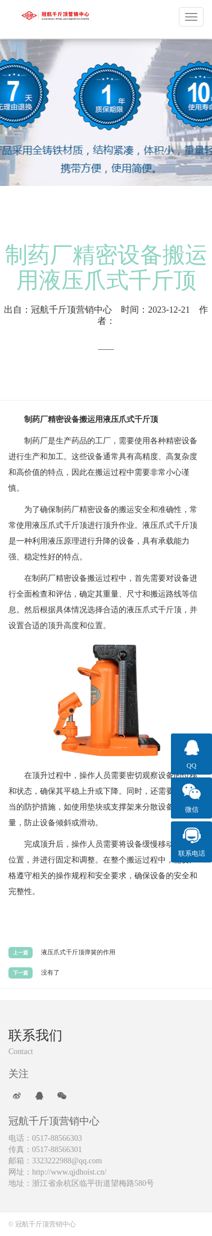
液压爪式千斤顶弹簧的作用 (78, 952)
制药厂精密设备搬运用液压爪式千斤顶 (106, 267)
